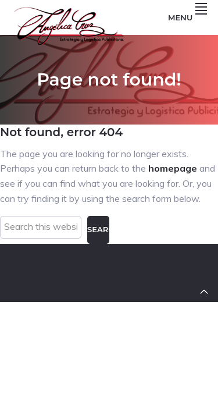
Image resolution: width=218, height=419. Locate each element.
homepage (172, 168)
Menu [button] (187, 17)
